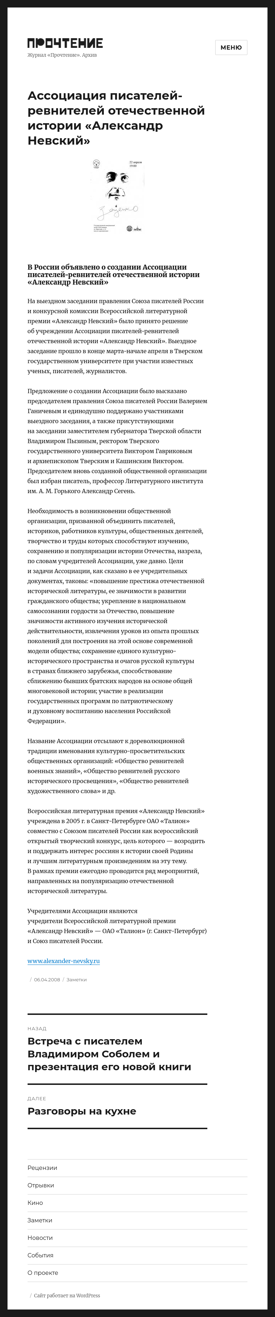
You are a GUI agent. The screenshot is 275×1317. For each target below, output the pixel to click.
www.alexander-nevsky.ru (64, 961)
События (41, 1255)
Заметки (77, 979)
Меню (231, 47)
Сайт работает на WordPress (67, 1296)
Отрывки (41, 1185)
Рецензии (42, 1168)
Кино (35, 1203)
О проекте (43, 1273)
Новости (40, 1238)
